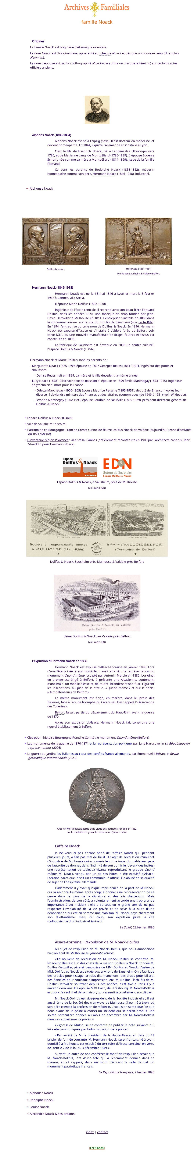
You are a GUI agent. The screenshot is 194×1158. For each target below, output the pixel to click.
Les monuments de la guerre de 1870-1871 (58, 743)
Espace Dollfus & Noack (44, 418)
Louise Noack (39, 1107)
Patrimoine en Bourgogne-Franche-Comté (57, 430)
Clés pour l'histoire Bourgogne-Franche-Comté (60, 737)
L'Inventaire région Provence (48, 440)
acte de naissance (86, 381)
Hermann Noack (104, 174)
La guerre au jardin (41, 754)
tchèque (105, 53)
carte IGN (145, 322)
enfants (69, 1114)
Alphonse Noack (41, 188)
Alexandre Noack (42, 1114)
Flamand (53, 164)
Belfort (60, 712)
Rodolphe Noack (107, 169)
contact (102, 1132)
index (90, 1132)
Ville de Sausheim (39, 424)
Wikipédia (178, 394)
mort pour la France (68, 385)
